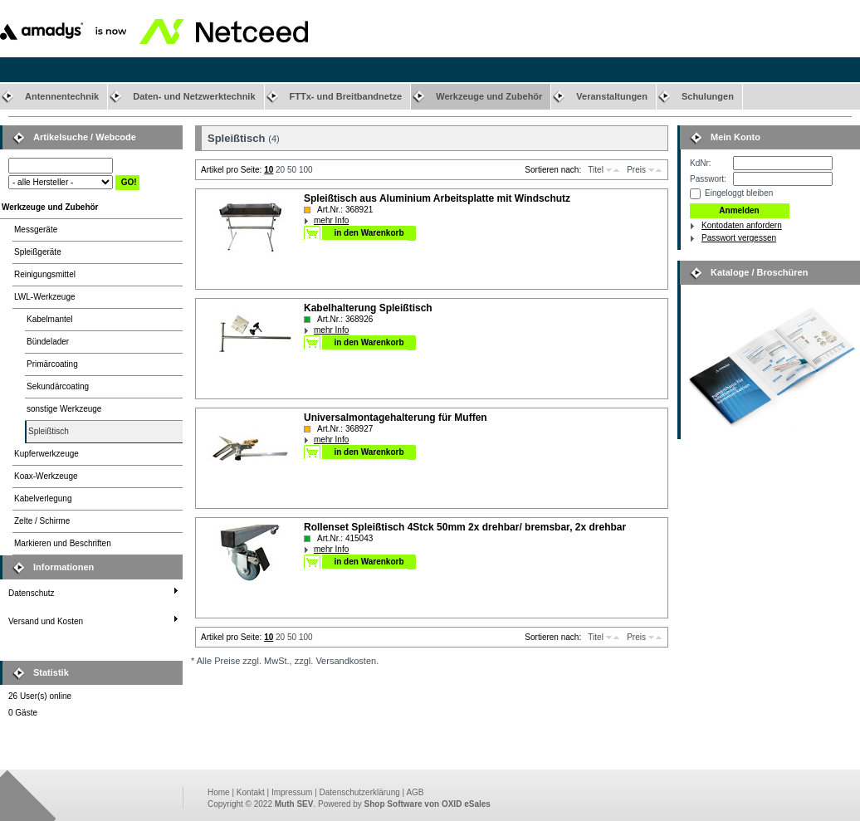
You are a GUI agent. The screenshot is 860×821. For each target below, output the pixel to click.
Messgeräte (35, 229)
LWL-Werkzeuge (45, 296)
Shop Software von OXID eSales (427, 804)
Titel (595, 169)
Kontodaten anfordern (741, 225)
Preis (636, 169)
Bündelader (48, 341)
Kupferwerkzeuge (46, 453)
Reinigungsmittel (45, 274)
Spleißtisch (48, 431)
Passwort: (708, 178)
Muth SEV (294, 804)
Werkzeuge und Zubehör (489, 96)
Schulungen (708, 96)
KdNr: (700, 163)
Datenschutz (31, 593)
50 (291, 169)
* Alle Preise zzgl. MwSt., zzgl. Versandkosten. (285, 661)
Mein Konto (735, 137)
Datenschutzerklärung (360, 792)
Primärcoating (52, 364)
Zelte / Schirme (42, 520)
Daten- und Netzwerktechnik (194, 96)
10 (268, 169)
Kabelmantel (50, 319)
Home (219, 792)
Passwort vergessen (738, 237)
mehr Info (331, 220)
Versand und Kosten (45, 621)
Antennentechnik (62, 96)
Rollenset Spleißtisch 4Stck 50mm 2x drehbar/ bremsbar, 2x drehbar (465, 527)
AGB (414, 792)
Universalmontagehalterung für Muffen (395, 417)
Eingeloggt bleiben (739, 193)
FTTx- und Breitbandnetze (346, 96)
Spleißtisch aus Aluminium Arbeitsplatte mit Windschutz (437, 198)
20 (280, 169)
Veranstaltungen (611, 96)
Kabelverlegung (43, 498)
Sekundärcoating (58, 386)
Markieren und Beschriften (62, 543)
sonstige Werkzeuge (64, 408)
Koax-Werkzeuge (46, 476)
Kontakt (251, 792)
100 (306, 169)
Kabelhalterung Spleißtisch (368, 308)
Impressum (291, 792)
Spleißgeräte (37, 252)
